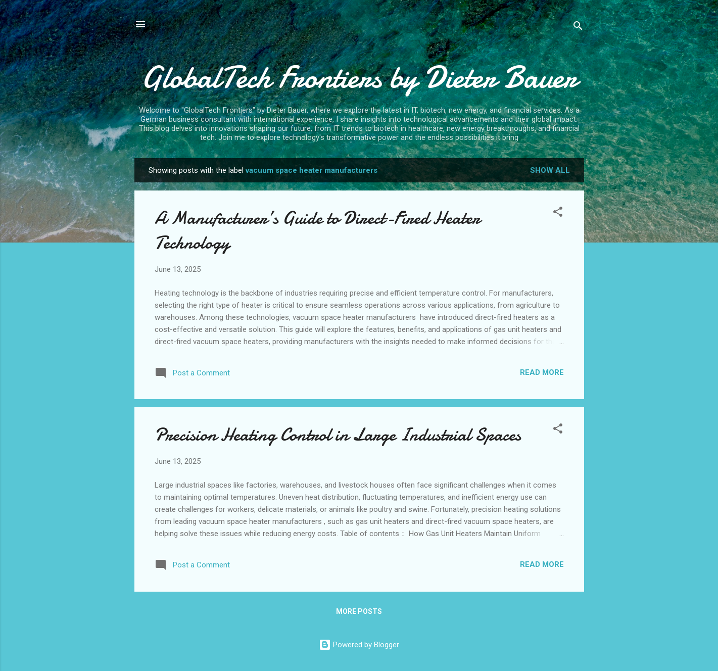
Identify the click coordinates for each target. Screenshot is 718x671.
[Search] (578, 27)
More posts (359, 611)
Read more (542, 372)
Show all (550, 170)
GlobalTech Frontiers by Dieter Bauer (359, 77)
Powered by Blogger (359, 644)
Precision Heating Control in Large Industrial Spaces (338, 434)
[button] (558, 213)
